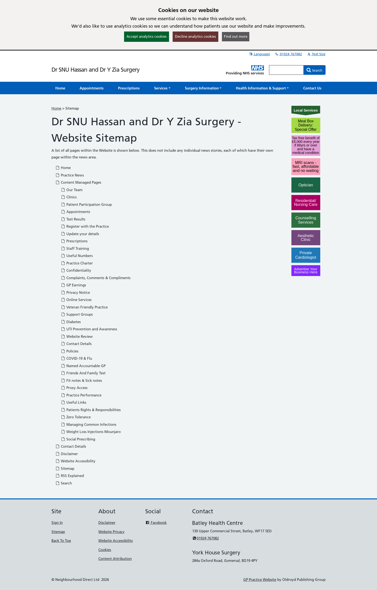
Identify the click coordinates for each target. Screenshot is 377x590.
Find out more (235, 36)
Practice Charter (77, 263)
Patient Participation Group (86, 204)
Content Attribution (115, 558)
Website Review (77, 336)
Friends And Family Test (83, 373)
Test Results (73, 219)
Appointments (75, 211)
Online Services (76, 299)
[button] (162, 88)
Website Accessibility (75, 461)
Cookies (104, 549)
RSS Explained (69, 475)
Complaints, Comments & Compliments (96, 278)
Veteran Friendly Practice (84, 307)
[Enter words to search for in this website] (286, 70)
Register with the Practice (85, 226)
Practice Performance (81, 395)
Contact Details (76, 343)
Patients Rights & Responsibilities (91, 410)
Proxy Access (74, 387)
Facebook (156, 522)
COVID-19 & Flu (76, 358)
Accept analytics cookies (146, 36)
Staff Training (75, 248)
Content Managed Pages (78, 182)
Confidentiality (76, 270)
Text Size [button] (316, 54)
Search (63, 483)
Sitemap (64, 468)
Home (56, 108)
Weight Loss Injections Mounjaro (91, 431)
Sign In (57, 522)
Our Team (71, 190)
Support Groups (77, 314)
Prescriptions (74, 241)
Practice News (69, 175)
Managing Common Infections (88, 424)
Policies (69, 351)
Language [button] (259, 54)
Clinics (69, 197)
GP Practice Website (259, 579)
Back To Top (61, 540)
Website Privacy (111, 531)
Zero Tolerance (76, 417)
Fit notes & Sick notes (81, 380)
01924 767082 (288, 54)
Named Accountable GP (83, 366)
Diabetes (71, 322)
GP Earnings (73, 285)
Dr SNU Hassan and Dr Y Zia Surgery (95, 69)
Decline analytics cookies (195, 36)
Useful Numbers (77, 255)
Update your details (80, 234)
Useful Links (73, 402)
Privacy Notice (75, 292)
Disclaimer (66, 454)
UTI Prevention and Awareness (89, 329)
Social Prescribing (78, 439)
